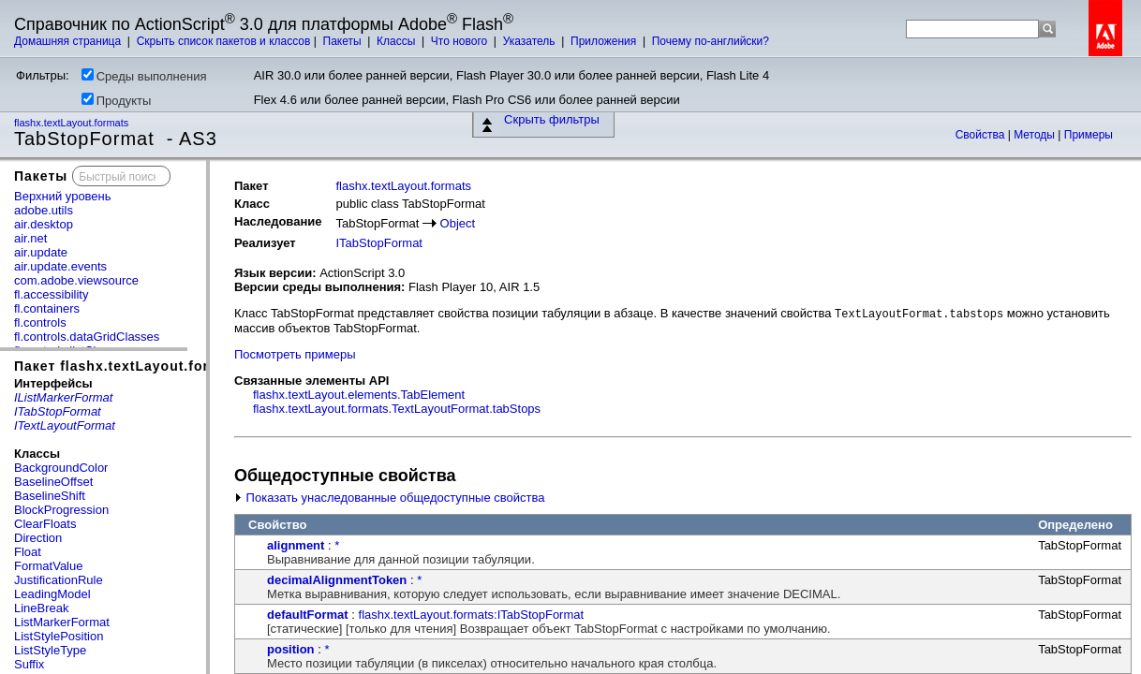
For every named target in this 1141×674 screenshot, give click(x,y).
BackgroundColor (61, 468)
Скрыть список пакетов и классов (224, 41)
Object (458, 223)
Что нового (461, 41)
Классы (398, 41)
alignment (295, 545)
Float (27, 552)
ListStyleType (50, 650)
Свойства (982, 134)
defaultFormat (307, 615)
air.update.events (60, 266)
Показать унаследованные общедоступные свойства (389, 498)
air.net (30, 238)
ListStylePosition (58, 636)
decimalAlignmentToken (337, 580)
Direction (38, 538)
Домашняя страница (69, 41)
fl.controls (40, 322)
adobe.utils (43, 210)
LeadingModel (52, 594)
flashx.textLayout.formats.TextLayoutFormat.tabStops (397, 409)
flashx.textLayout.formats (72, 122)
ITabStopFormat (378, 243)
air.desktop (43, 224)
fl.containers (47, 308)
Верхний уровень (62, 196)
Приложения (605, 41)
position (291, 649)
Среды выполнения (144, 75)
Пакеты (343, 41)
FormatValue (48, 566)
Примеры (1088, 134)
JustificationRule (58, 580)
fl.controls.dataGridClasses (86, 337)
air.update (40, 252)
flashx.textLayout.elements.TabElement (359, 395)
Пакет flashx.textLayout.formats (129, 366)
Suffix (29, 664)
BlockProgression (61, 510)
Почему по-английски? (710, 41)
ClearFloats (45, 524)
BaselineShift (49, 496)
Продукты (117, 100)
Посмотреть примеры (295, 354)
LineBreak (41, 608)
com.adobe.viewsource (76, 280)
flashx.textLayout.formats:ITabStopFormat (472, 615)
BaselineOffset (53, 482)
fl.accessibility (51, 294)
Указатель (530, 41)
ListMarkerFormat (62, 622)
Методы (1036, 134)
